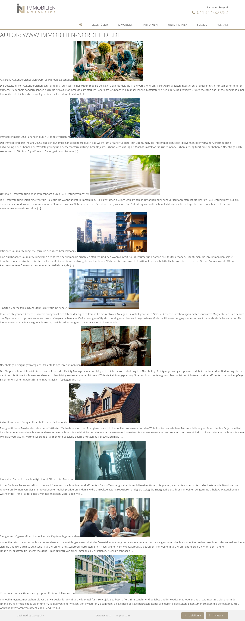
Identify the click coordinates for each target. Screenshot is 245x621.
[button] (192, 615)
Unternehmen (177, 25)
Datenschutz (103, 615)
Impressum (123, 615)
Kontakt (222, 25)
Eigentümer (100, 25)
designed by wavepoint (30, 615)
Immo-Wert (150, 25)
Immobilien (125, 25)
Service (202, 25)
